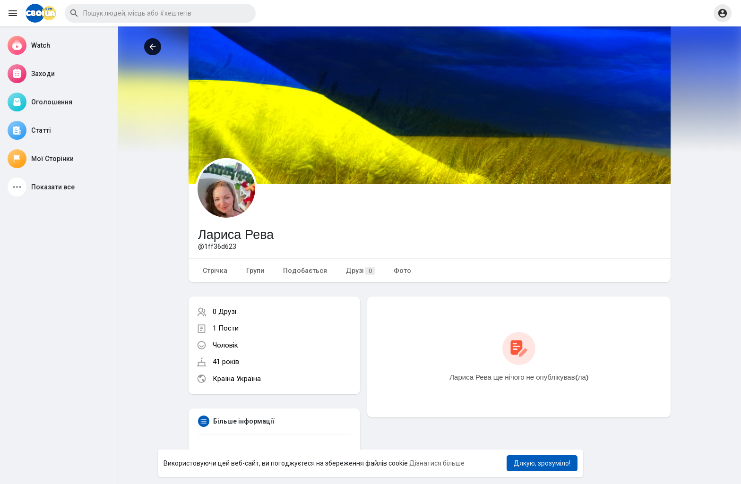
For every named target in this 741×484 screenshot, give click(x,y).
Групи (255, 270)
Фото (402, 270)
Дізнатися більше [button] (437, 463)
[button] (160, 13)
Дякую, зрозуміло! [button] (542, 463)
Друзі (360, 271)
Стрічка (215, 270)
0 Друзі (224, 311)
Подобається (305, 270)
